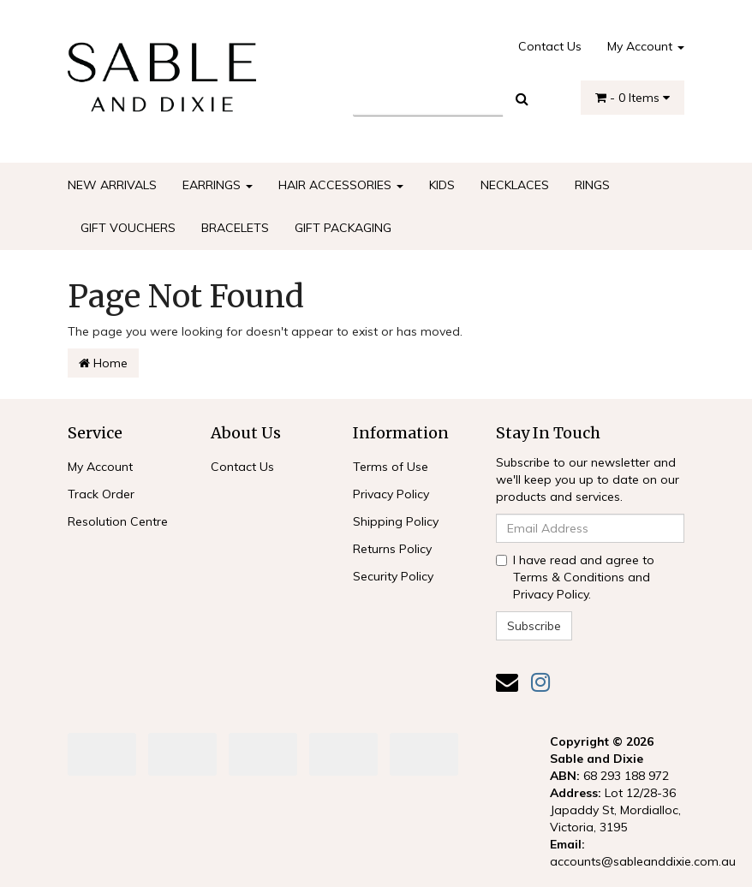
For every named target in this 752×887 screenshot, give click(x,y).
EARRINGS (217, 185)
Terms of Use (390, 466)
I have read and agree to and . (575, 577)
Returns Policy (392, 549)
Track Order (101, 494)
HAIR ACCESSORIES (340, 185)
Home (103, 363)
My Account (645, 46)
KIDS (442, 185)
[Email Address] (590, 528)
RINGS (592, 185)
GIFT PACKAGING (343, 227)
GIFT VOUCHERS (128, 227)
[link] (540, 682)
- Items (632, 97)
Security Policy (393, 576)
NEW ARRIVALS (112, 185)
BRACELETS (235, 227)
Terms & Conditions (568, 577)
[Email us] (507, 682)
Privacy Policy (391, 494)
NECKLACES (514, 185)
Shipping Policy (396, 521)
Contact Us (550, 46)
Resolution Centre (118, 521)
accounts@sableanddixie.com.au (643, 861)
